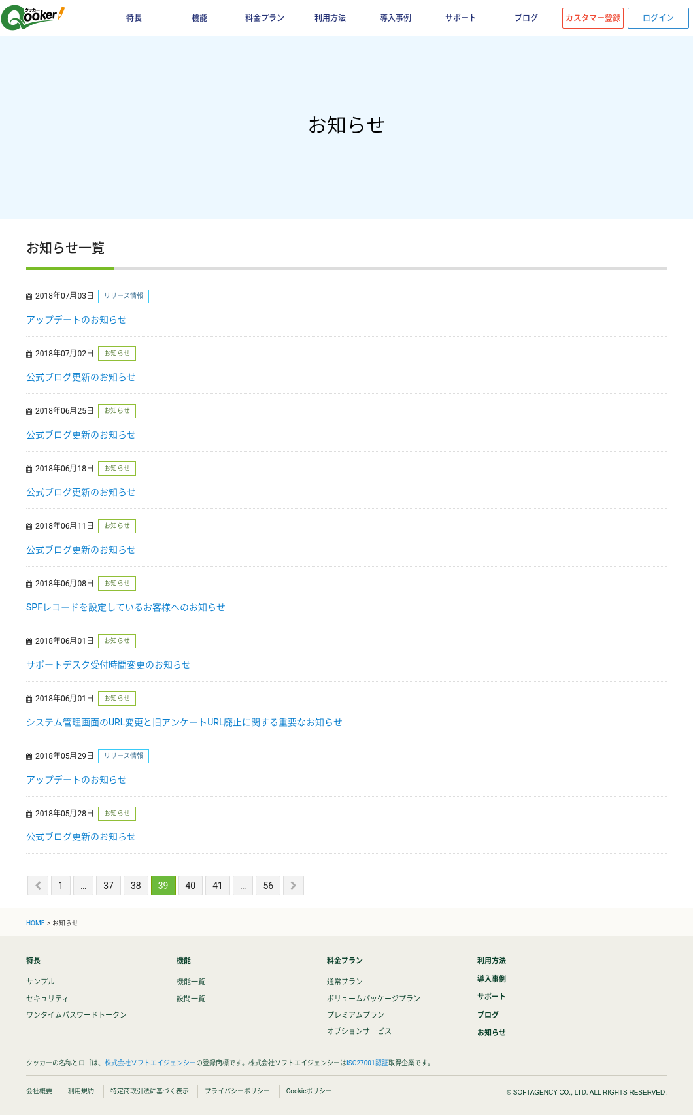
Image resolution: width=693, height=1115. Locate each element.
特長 (134, 18)
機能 (199, 18)
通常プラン (345, 982)
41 (217, 885)
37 (108, 885)
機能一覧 (191, 982)
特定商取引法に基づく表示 (149, 1091)
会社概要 (39, 1091)
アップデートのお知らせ (76, 319)
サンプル (40, 982)
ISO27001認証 (367, 1063)
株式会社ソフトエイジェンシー (150, 1063)
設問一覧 (191, 999)
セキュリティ (47, 999)
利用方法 (330, 18)
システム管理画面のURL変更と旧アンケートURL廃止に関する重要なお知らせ (184, 722)
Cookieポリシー (309, 1091)
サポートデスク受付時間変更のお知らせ (108, 664)
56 (268, 885)
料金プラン (264, 18)
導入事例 (395, 18)
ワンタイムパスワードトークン (76, 1015)
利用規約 (81, 1091)
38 (136, 885)
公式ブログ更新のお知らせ (81, 377)
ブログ (526, 18)
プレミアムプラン (355, 1015)
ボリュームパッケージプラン (373, 999)
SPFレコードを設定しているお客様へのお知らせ (126, 607)
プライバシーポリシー (237, 1091)
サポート (461, 18)
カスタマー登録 (593, 18)
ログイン (658, 18)
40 (191, 885)
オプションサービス (359, 1031)
